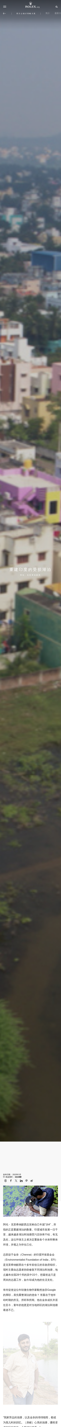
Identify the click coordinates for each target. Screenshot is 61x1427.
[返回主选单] (4, 13)
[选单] (4, 7)
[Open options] (30, 1363)
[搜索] (56, 6)
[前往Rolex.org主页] (30, 5)
